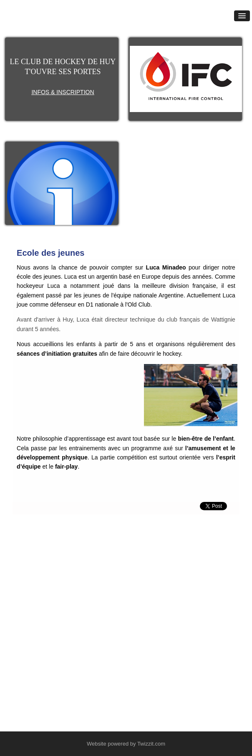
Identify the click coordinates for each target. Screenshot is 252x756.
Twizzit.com (151, 744)
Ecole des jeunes (50, 252)
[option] (186, 78)
